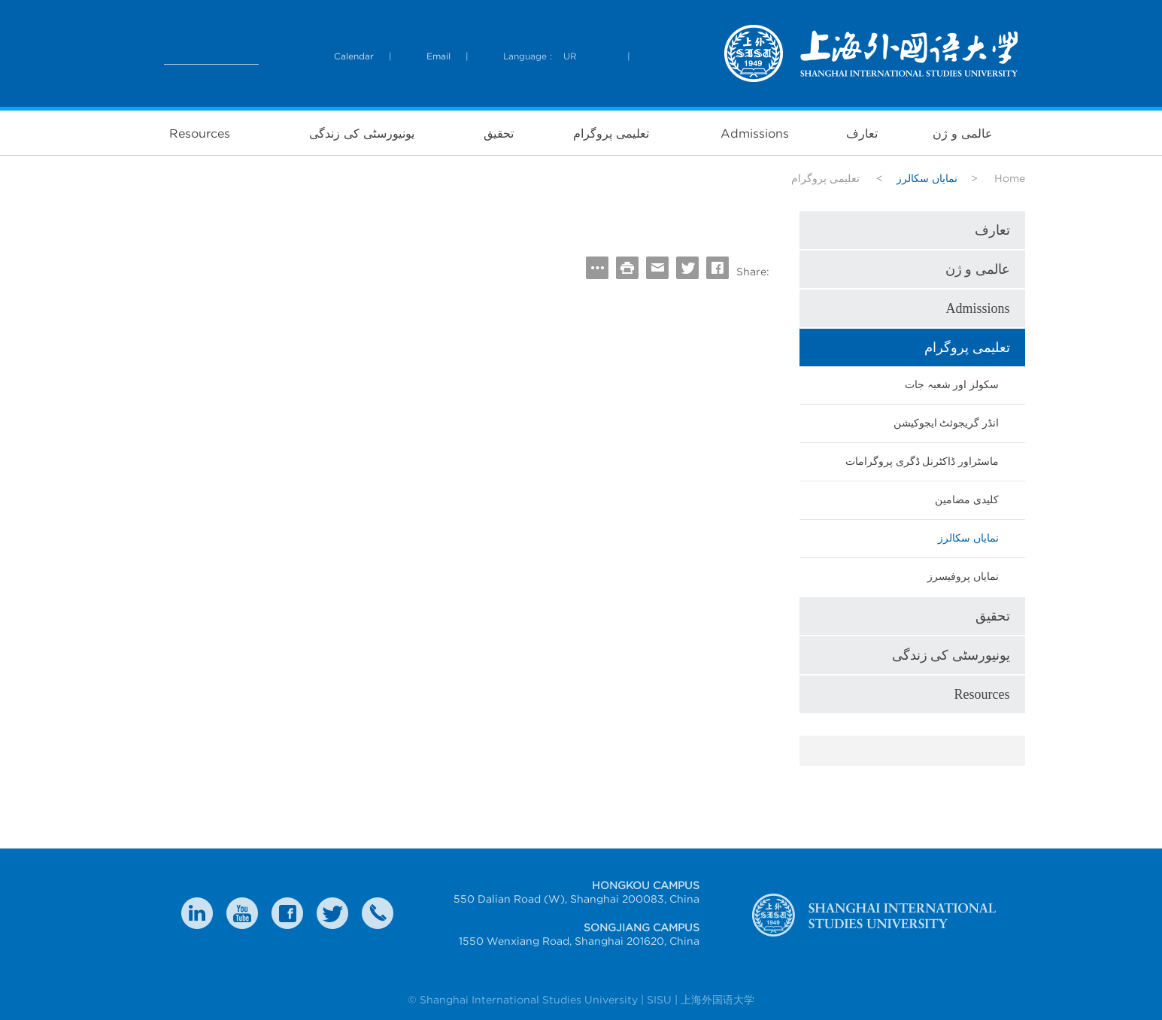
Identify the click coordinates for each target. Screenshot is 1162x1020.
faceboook (287, 913)
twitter (332, 913)
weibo (242, 913)
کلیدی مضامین (967, 499)
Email (438, 56)
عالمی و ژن (963, 133)
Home (1009, 178)
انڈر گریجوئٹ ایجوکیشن (946, 423)
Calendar (354, 56)
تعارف (862, 133)
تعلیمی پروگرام (611, 133)
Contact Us (377, 913)
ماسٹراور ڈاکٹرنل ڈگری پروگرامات (922, 461)
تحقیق (499, 133)
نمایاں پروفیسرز (963, 576)
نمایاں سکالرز (968, 538)
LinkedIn (197, 913)
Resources (199, 133)
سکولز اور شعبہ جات (952, 384)
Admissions (755, 133)
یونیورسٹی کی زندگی (361, 133)
